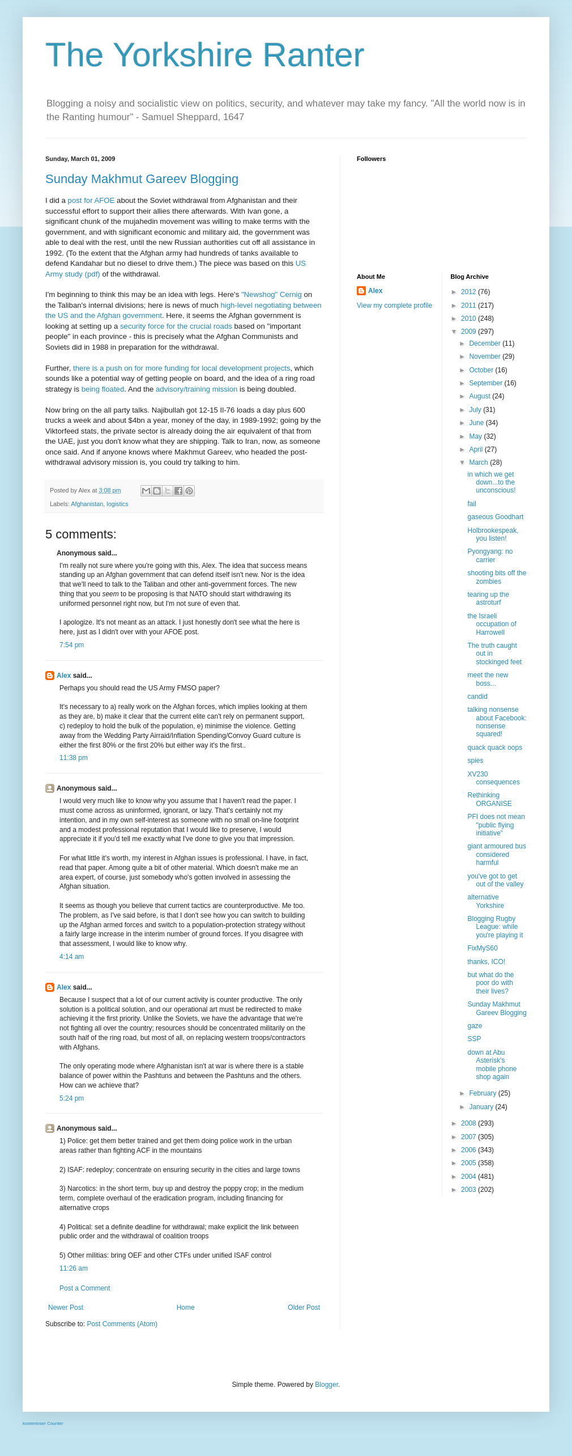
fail (471, 504)
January (482, 1107)
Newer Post (65, 1307)
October (482, 370)
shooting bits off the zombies (496, 577)
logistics (117, 503)
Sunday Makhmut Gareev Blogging (141, 179)
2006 (469, 1150)
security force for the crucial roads (176, 326)
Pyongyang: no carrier (490, 555)
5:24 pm (71, 1098)
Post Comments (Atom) (122, 1324)
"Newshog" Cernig (271, 294)
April (476, 449)
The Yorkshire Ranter (205, 55)
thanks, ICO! (486, 962)
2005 (469, 1163)
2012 (469, 292)
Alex (64, 676)
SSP (474, 1039)
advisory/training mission (196, 389)
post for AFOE (91, 200)
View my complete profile (394, 305)
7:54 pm (71, 645)
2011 (469, 305)
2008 (469, 1123)
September (486, 383)
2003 (469, 1190)
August (480, 396)
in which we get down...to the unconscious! (491, 482)
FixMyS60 (482, 948)
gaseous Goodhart (495, 517)
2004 (469, 1177)
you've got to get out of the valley (495, 880)
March (479, 462)
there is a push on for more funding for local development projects (181, 368)
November (485, 356)
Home (186, 1307)
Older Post (304, 1307)
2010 (469, 318)
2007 (469, 1137)
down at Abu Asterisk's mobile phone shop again (491, 1065)
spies (475, 761)
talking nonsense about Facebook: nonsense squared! (496, 722)
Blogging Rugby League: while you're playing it (495, 927)
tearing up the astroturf (488, 598)
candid (477, 697)
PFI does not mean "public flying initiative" (495, 825)
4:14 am (71, 957)
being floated (103, 389)
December (485, 343)
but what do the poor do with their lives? (490, 983)
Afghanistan (87, 503)
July (476, 410)
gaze (474, 1026)
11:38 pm (73, 758)
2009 (469, 332)
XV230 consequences (493, 778)
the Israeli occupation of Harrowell (491, 624)
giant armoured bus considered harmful (496, 854)
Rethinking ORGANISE (489, 799)
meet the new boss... (487, 679)
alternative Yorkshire (485, 901)
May (476, 436)
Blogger (326, 1385)
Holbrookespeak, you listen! (492, 534)
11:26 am (73, 1268)
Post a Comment (84, 1288)
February (483, 1093)
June (477, 423)
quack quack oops (494, 748)
